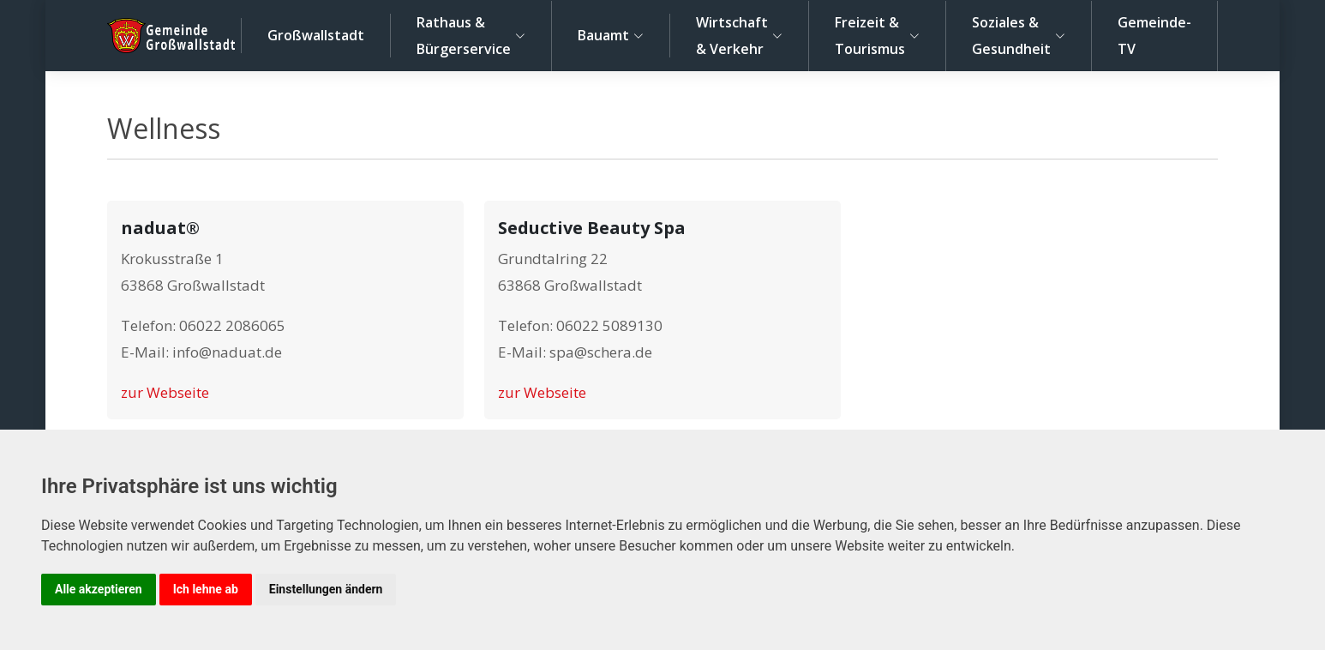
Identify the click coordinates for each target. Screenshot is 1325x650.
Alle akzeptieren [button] (98, 589)
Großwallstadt (315, 35)
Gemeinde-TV (1154, 35)
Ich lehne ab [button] (205, 589)
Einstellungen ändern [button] (326, 589)
